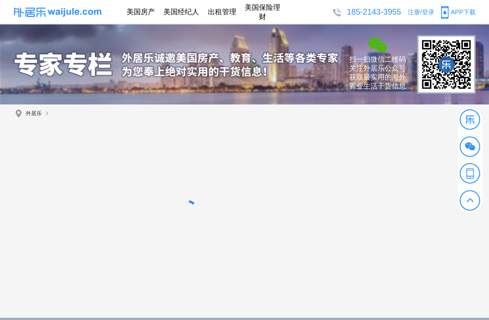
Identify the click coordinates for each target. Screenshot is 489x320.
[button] (470, 119)
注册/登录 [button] (421, 12)
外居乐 (34, 113)
